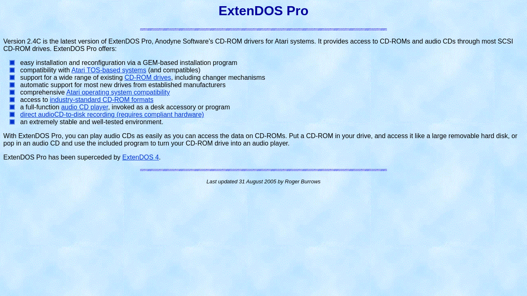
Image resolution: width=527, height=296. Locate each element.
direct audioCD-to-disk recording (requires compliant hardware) (112, 114)
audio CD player (84, 107)
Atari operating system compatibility (118, 92)
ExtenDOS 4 (140, 157)
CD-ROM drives (147, 77)
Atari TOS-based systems (109, 70)
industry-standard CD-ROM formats (102, 99)
